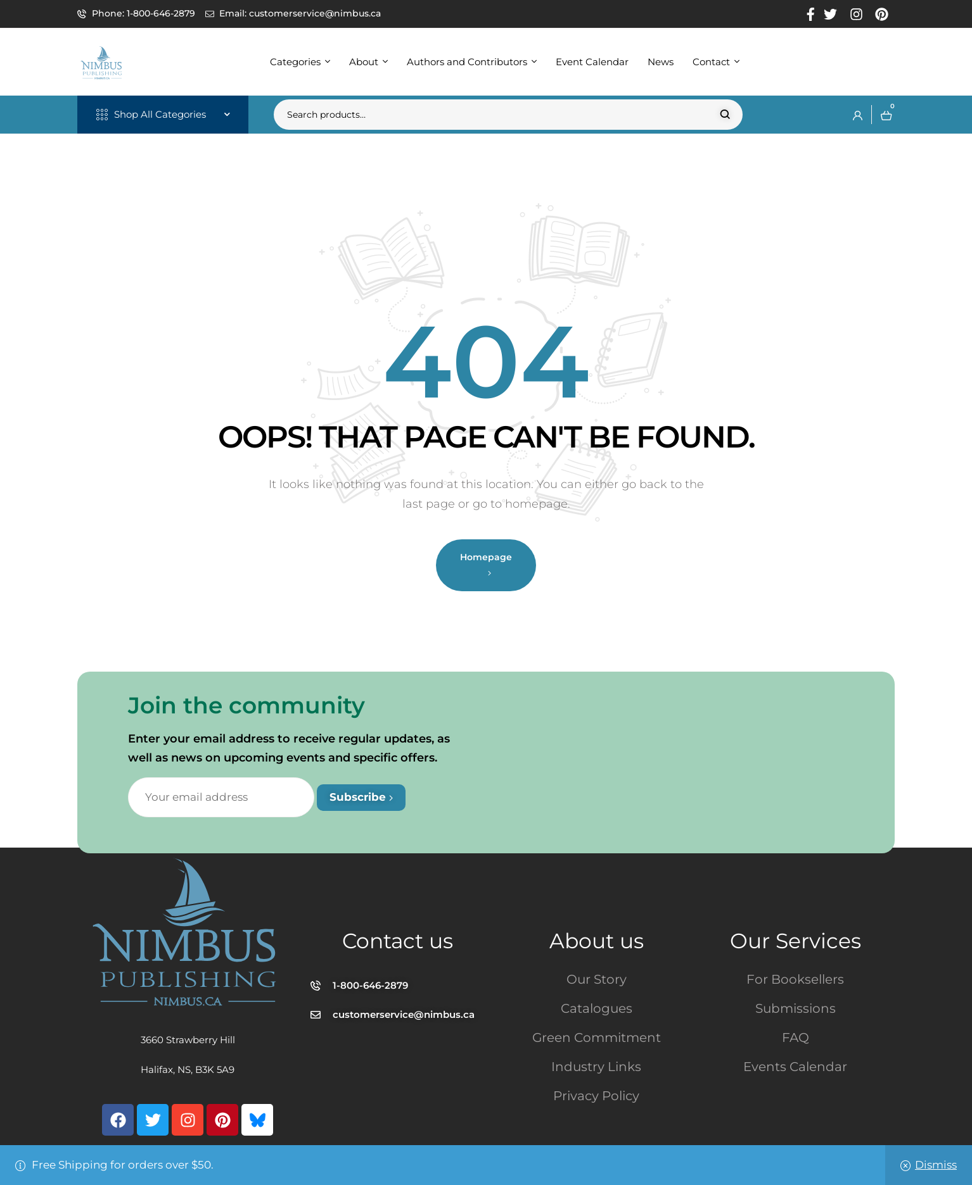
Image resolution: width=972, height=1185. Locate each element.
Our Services (795, 940)
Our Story (596, 979)
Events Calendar (795, 1066)
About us (596, 940)
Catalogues (596, 1008)
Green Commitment (596, 1037)
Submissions (795, 1008)
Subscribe (361, 797)
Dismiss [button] (936, 1164)
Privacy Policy (596, 1095)
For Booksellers (795, 979)
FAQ (795, 1037)
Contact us (397, 940)
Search (725, 114)
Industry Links (596, 1066)
